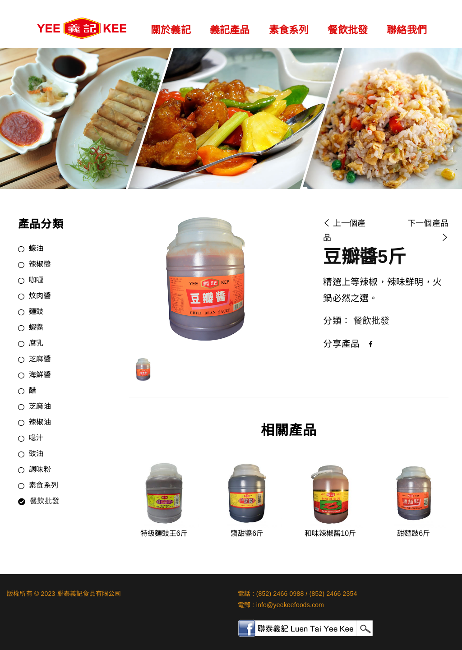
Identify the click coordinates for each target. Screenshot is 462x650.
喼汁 (36, 438)
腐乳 (36, 343)
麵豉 (36, 312)
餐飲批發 (348, 30)
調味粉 (40, 470)
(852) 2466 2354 (333, 593)
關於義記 (171, 30)
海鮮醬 (40, 375)
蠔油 (36, 249)
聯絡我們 (407, 30)
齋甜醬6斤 (247, 533)
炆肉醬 (40, 296)
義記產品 (230, 30)
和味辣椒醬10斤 (330, 533)
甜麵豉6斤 (413, 533)
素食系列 (289, 30)
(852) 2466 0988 (280, 593)
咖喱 (36, 280)
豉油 (36, 454)
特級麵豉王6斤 (164, 533)
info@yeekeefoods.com (290, 605)
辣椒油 (40, 422)
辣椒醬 (40, 264)
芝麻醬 (40, 359)
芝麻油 (40, 406)
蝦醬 (36, 328)
